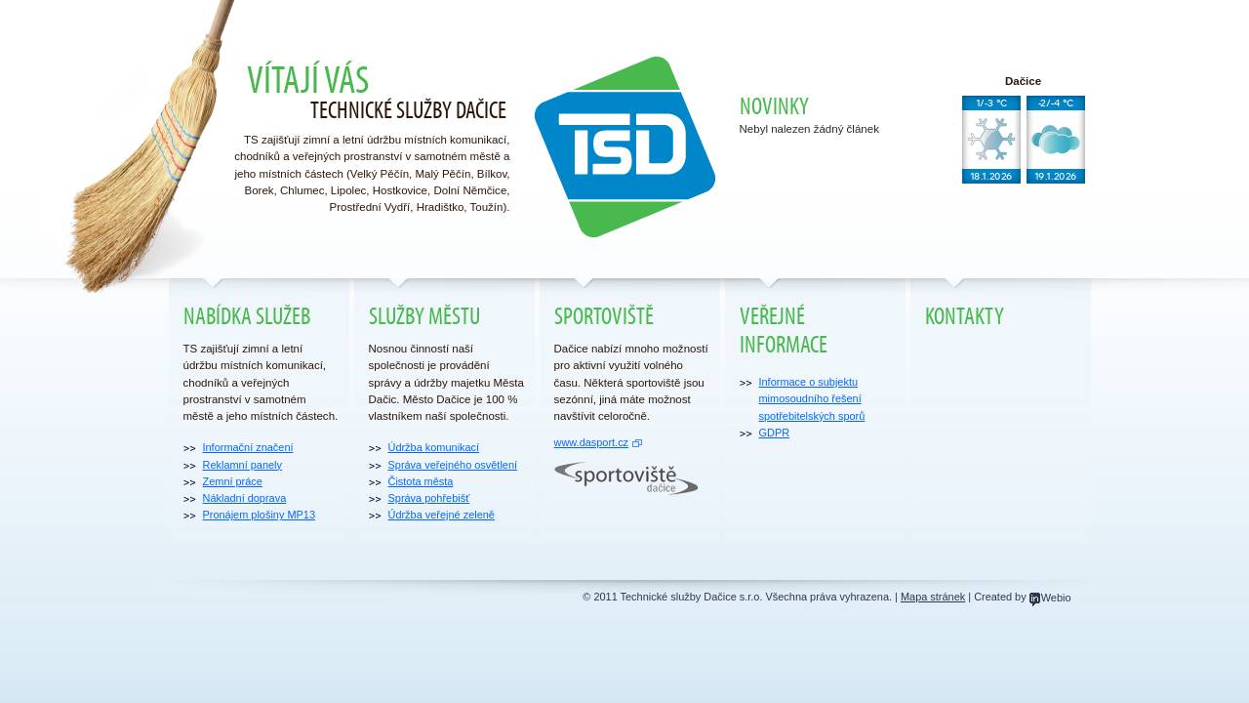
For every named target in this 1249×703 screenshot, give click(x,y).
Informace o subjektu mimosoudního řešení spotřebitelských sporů (812, 399)
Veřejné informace (783, 331)
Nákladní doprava (245, 498)
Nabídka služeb (246, 317)
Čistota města (421, 481)
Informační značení (248, 447)
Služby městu (424, 317)
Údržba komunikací (434, 447)
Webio (1050, 597)
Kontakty (964, 317)
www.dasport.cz (591, 442)
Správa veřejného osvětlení (453, 465)
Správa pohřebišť (429, 498)
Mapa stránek (933, 596)
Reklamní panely (242, 465)
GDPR (774, 432)
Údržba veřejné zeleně (441, 514)
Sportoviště (604, 317)
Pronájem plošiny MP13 (259, 514)
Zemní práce (232, 481)
